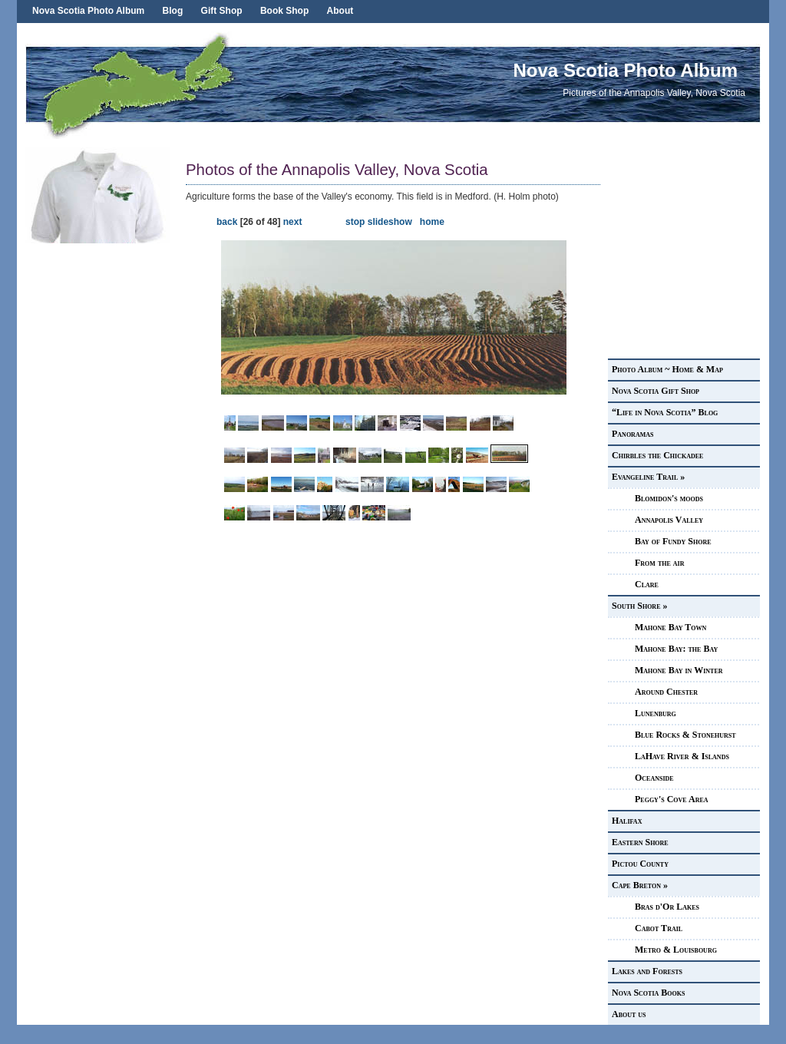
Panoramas (632, 433)
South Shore (639, 605)
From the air (659, 562)
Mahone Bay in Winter (679, 670)
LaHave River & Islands (682, 756)
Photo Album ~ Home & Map (667, 369)
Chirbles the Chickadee (657, 455)
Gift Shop (222, 10)
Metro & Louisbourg (676, 949)
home (432, 221)
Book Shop (284, 10)
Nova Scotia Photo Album (88, 10)
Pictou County (640, 863)
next (292, 221)
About (340, 10)
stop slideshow (378, 221)
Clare (647, 584)
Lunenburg (655, 713)
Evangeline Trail (648, 476)
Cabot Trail (658, 928)
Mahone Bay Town (670, 627)
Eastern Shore (640, 842)
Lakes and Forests (647, 971)
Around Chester (666, 691)
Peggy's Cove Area (671, 799)
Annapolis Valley (669, 519)
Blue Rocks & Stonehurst (685, 734)
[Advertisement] (101, 473)
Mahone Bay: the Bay (676, 648)
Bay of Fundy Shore (673, 541)
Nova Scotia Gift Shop (655, 390)
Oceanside (654, 777)
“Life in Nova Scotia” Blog (665, 412)
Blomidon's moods (669, 498)
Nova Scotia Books (648, 992)
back (226, 221)
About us (629, 1014)
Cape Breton (640, 885)
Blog (173, 10)
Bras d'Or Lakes (667, 906)
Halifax (627, 820)
